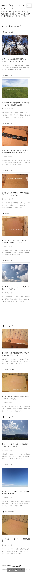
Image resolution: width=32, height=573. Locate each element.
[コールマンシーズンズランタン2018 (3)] (16, 526)
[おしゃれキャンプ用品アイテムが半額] (16, 478)
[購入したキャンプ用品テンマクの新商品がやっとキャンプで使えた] (16, 182)
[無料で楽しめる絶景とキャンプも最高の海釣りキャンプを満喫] (16, 90)
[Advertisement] (15, 313)
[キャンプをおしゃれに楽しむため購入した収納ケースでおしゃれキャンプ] (16, 137)
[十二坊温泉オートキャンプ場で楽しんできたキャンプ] (16, 274)
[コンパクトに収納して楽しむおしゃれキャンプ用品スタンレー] (16, 431)
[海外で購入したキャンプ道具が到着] (16, 340)
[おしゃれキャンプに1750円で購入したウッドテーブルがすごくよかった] (16, 227)
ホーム (5, 26)
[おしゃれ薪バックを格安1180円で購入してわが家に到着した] (16, 383)
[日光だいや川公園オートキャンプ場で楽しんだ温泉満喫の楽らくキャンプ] (16, 46)
